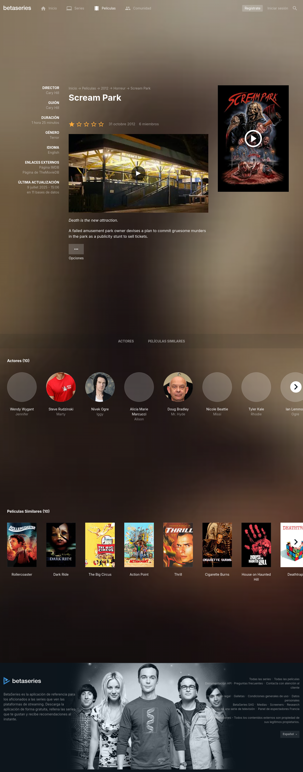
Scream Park (141, 88)
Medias (262, 704)
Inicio (73, 88)
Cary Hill (52, 93)
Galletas (239, 696)
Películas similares (166, 341)
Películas (89, 88)
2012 (104, 88)
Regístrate (252, 8)
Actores (126, 341)
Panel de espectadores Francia (278, 709)
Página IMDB (49, 167)
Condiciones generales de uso (268, 696)
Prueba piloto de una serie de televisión (228, 709)
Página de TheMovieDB (41, 172)
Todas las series (260, 679)
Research (293, 704)
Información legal (219, 696)
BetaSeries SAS (243, 704)
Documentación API (218, 683)
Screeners (277, 704)
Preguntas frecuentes (248, 683)
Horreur (119, 88)
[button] (22, 397)
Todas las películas (286, 679)
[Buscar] (294, 8)
